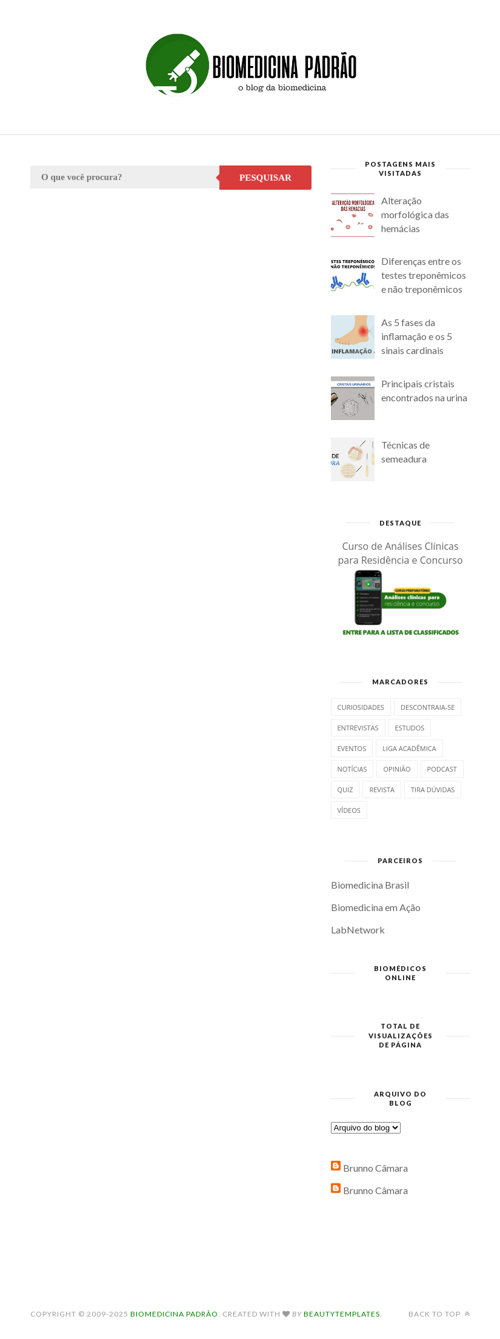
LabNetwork (358, 929)
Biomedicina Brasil (370, 884)
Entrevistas (358, 727)
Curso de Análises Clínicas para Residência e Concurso (400, 553)
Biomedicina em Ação (376, 907)
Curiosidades (361, 707)
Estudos (410, 727)
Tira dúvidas (433, 789)
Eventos (352, 748)
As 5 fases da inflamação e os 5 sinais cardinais (416, 336)
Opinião (396, 768)
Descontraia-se (428, 707)
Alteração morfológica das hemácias (415, 214)
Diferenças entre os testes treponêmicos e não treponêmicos (423, 275)
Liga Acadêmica (409, 748)
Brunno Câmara (375, 1168)
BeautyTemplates (342, 1313)
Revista (382, 789)
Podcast (442, 768)
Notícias (352, 768)
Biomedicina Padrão (174, 1313)
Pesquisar (265, 177)
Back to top (439, 1313)
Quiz (345, 789)
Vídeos (349, 810)
